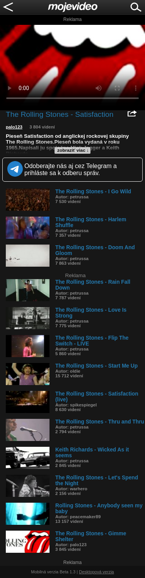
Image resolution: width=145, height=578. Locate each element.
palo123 (14, 127)
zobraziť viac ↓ (73, 150)
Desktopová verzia (96, 571)
